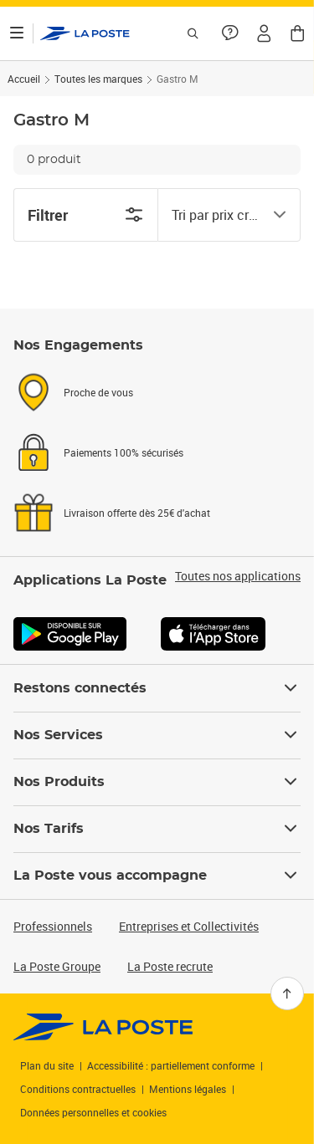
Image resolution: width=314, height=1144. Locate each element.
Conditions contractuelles (78, 1088)
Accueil (24, 78)
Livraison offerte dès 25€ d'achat (137, 512)
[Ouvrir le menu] (16, 33)
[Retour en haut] (287, 993)
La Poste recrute (170, 966)
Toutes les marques (98, 78)
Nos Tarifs (157, 829)
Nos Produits (157, 782)
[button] (264, 33)
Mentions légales (187, 1088)
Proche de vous (98, 392)
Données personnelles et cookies (93, 1112)
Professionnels (52, 926)
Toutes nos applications (238, 576)
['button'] (85, 33)
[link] (103, 1027)
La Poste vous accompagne (157, 876)
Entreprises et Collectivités (189, 926)
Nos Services (157, 735)
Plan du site (47, 1065)
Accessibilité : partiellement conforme (171, 1065)
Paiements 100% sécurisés (123, 452)
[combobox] (216, 215)
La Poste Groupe (56, 966)
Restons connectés (157, 688)
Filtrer (86, 215)
